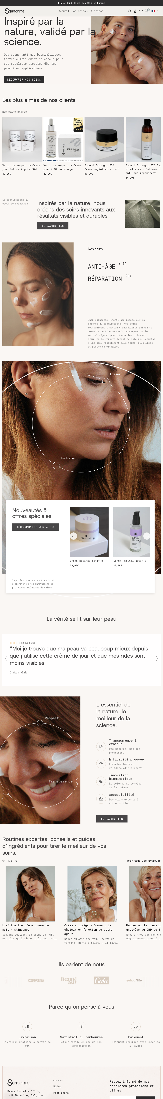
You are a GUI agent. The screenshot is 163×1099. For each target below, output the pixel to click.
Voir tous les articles (144, 860)
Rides (57, 1086)
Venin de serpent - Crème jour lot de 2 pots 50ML (21, 167)
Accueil (64, 11)
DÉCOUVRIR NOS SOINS (24, 79)
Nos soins (79, 11)
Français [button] (155, 11)
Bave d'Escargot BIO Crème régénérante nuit (102, 167)
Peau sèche (61, 1092)
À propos (97, 11)
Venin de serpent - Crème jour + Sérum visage (62, 167)
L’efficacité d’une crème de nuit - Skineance (25, 927)
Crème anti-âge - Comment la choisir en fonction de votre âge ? (88, 929)
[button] (3, 860)
